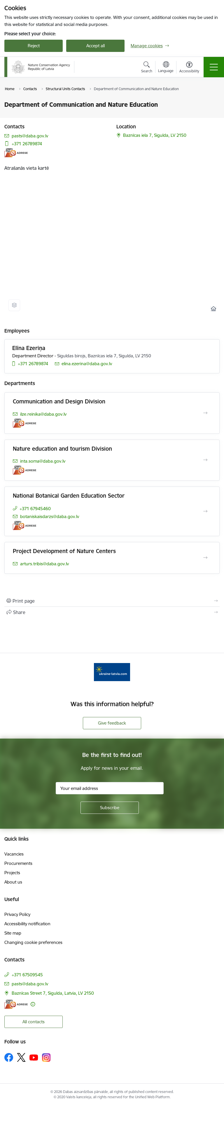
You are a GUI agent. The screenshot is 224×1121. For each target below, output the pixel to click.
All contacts (33, 1021)
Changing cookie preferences (33, 942)
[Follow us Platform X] (21, 1057)
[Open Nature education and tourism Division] (205, 460)
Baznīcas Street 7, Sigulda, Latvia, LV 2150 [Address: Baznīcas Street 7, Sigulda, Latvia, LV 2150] (53, 993)
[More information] (33, 1004)
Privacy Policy (17, 914)
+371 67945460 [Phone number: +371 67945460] (35, 508)
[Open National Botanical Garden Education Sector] (205, 511)
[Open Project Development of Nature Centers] (205, 557)
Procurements (18, 863)
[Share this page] (112, 612)
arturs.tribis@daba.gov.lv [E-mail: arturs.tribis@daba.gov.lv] (44, 563)
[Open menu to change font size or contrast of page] (189, 68)
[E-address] (16, 153)
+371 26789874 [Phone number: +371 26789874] (27, 143)
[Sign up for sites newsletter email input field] (110, 788)
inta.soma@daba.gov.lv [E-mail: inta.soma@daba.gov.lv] (42, 461)
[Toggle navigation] (214, 67)
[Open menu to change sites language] (165, 67)
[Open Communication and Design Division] (205, 413)
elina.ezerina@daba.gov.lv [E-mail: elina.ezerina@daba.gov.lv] (87, 363)
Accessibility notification (27, 923)
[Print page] (112, 600)
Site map (12, 933)
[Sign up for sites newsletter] (109, 808)
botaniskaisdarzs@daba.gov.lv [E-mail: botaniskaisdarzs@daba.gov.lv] (49, 516)
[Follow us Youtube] (33, 1057)
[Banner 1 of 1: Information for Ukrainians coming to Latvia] (112, 671)
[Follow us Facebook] (8, 1057)
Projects (12, 872)
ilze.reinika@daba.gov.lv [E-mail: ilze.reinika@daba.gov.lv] (43, 414)
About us (13, 882)
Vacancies (14, 854)
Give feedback (112, 723)
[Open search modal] (146, 68)
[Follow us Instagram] (46, 1057)
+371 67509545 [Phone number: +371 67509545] (27, 974)
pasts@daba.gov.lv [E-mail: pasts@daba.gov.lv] (30, 136)
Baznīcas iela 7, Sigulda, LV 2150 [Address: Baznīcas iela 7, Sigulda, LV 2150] (154, 135)
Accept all (95, 45)
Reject (34, 45)
